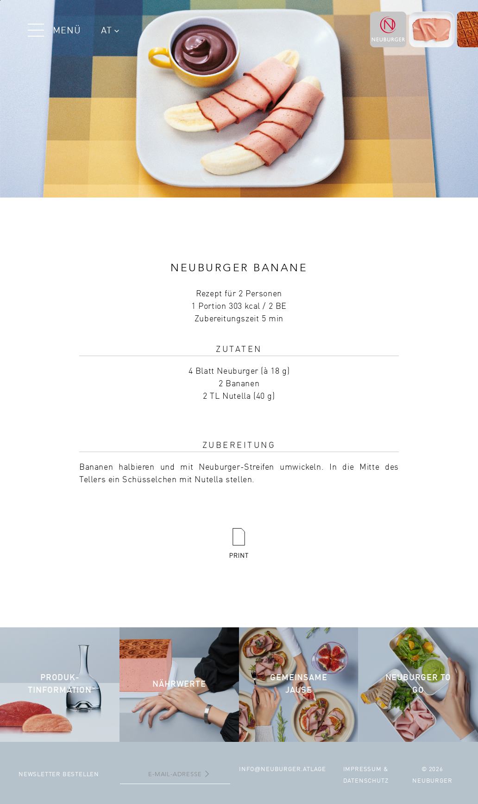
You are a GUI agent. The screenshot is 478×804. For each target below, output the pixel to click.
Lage (318, 769)
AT (110, 31)
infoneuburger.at (274, 769)
